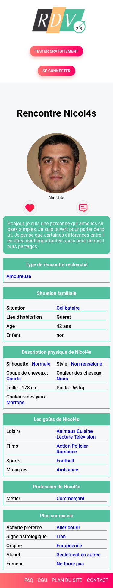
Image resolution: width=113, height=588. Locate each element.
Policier (80, 446)
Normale (41, 364)
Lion (61, 536)
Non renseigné (86, 364)
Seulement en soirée (79, 555)
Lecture (65, 437)
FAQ (28, 580)
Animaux (66, 431)
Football (65, 461)
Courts (13, 379)
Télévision (85, 437)
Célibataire (68, 308)
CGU (42, 580)
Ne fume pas (70, 564)
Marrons (15, 402)
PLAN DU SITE (67, 580)
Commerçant (71, 498)
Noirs (62, 379)
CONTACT (97, 580)
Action (64, 446)
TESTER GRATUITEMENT (56, 51)
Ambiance (67, 470)
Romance (67, 452)
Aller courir (68, 527)
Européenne (69, 545)
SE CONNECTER (56, 71)
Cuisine (85, 431)
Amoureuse (18, 276)
